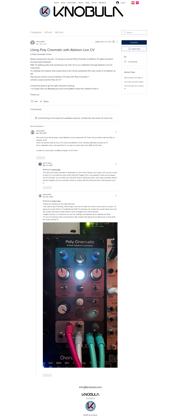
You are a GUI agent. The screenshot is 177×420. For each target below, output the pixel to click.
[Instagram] (137, 2)
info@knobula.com (90, 387)
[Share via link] (44, 101)
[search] (134, 32)
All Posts (48, 32)
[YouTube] (133, 2)
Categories (36, 32)
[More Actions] (116, 41)
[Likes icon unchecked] (32, 101)
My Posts (59, 32)
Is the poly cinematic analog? (133, 82)
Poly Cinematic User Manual (133, 78)
